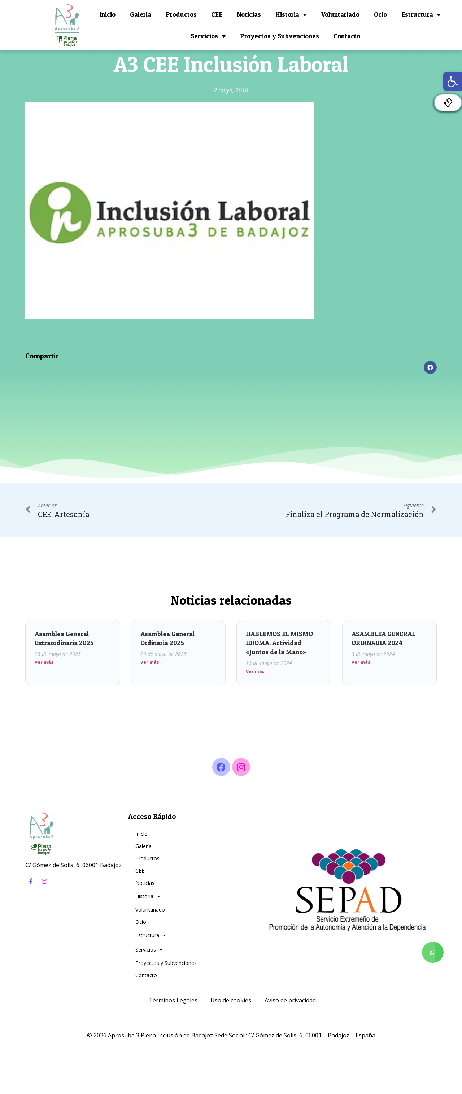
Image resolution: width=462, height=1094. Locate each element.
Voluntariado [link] (340, 14)
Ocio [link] (380, 14)
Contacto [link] (347, 36)
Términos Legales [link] (173, 1000)
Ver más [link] (44, 662)
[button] (430, 367)
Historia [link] (291, 14)
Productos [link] (181, 14)
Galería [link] (140, 14)
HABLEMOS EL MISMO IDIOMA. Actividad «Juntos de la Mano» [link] (279, 643)
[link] (452, 81)
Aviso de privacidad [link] (290, 1000)
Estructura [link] (421, 14)
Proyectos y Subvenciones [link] (279, 36)
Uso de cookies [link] (230, 1000)
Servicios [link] (208, 36)
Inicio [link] (107, 14)
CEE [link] (216, 14)
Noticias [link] (249, 14)
